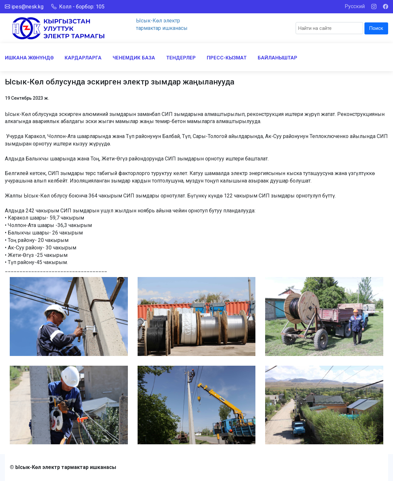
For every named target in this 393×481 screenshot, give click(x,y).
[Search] (329, 28)
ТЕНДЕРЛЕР (181, 58)
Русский (355, 6)
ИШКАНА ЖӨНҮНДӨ (29, 58)
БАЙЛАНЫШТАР (277, 58)
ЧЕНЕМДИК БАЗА (134, 58)
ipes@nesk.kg (27, 7)
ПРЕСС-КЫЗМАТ (227, 58)
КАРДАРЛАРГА (83, 58)
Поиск (376, 28)
